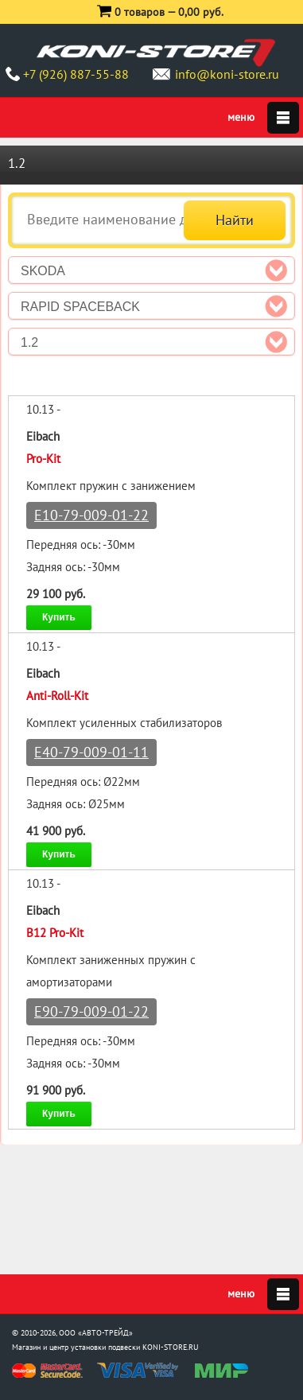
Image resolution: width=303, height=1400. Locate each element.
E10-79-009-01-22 (91, 515)
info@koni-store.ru (227, 74)
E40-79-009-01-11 (91, 752)
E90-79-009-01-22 (91, 1011)
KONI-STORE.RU (170, 1347)
